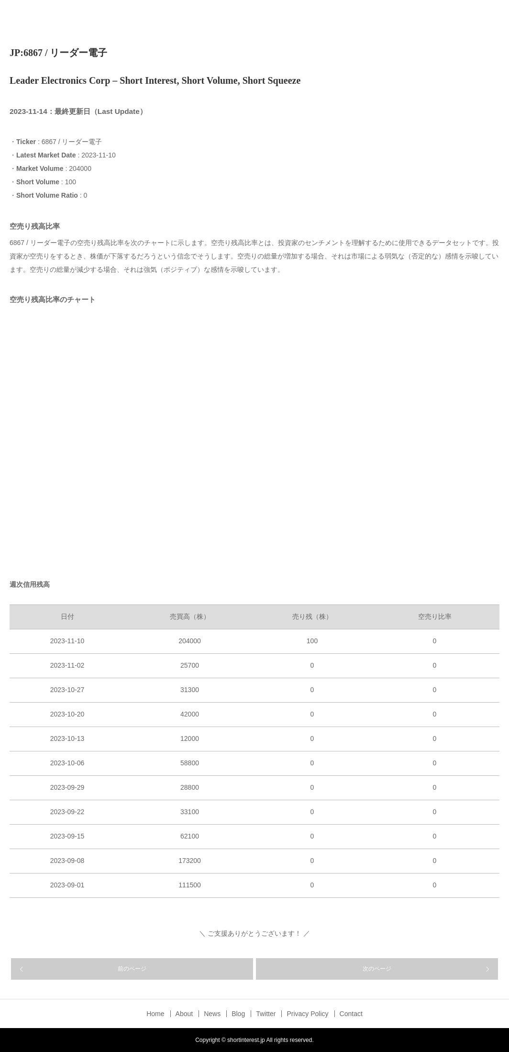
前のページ (132, 968)
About (184, 1013)
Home (155, 1013)
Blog (238, 1013)
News (212, 1013)
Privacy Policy (307, 1013)
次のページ (377, 968)
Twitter (266, 1013)
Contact (351, 1013)
